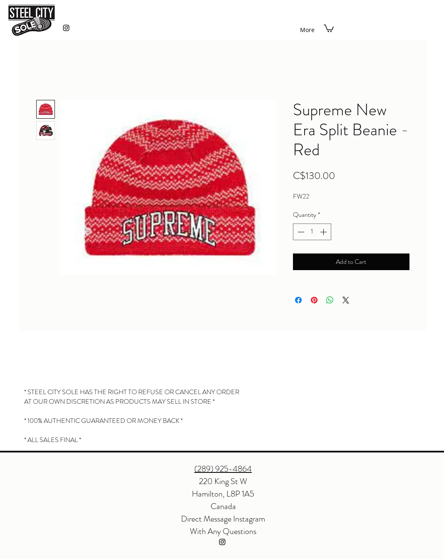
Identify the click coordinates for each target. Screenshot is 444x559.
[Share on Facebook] (298, 300)
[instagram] (66, 28)
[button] (329, 28)
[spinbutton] (312, 232)
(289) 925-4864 (223, 469)
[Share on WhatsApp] (330, 300)
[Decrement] (300, 232)
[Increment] (324, 232)
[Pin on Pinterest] (314, 300)
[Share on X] (346, 300)
